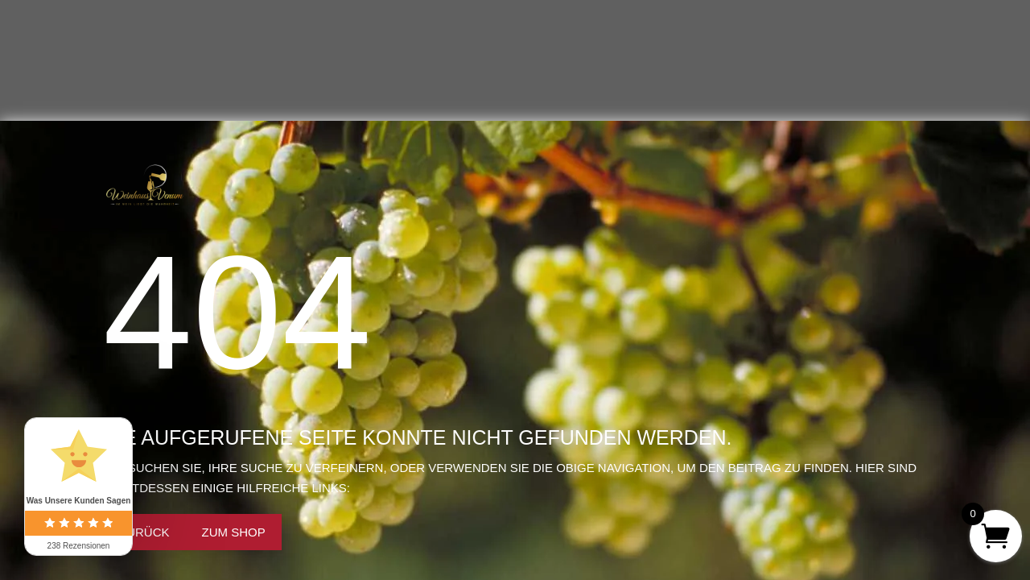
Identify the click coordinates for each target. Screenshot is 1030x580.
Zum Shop (234, 532)
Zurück (144, 532)
